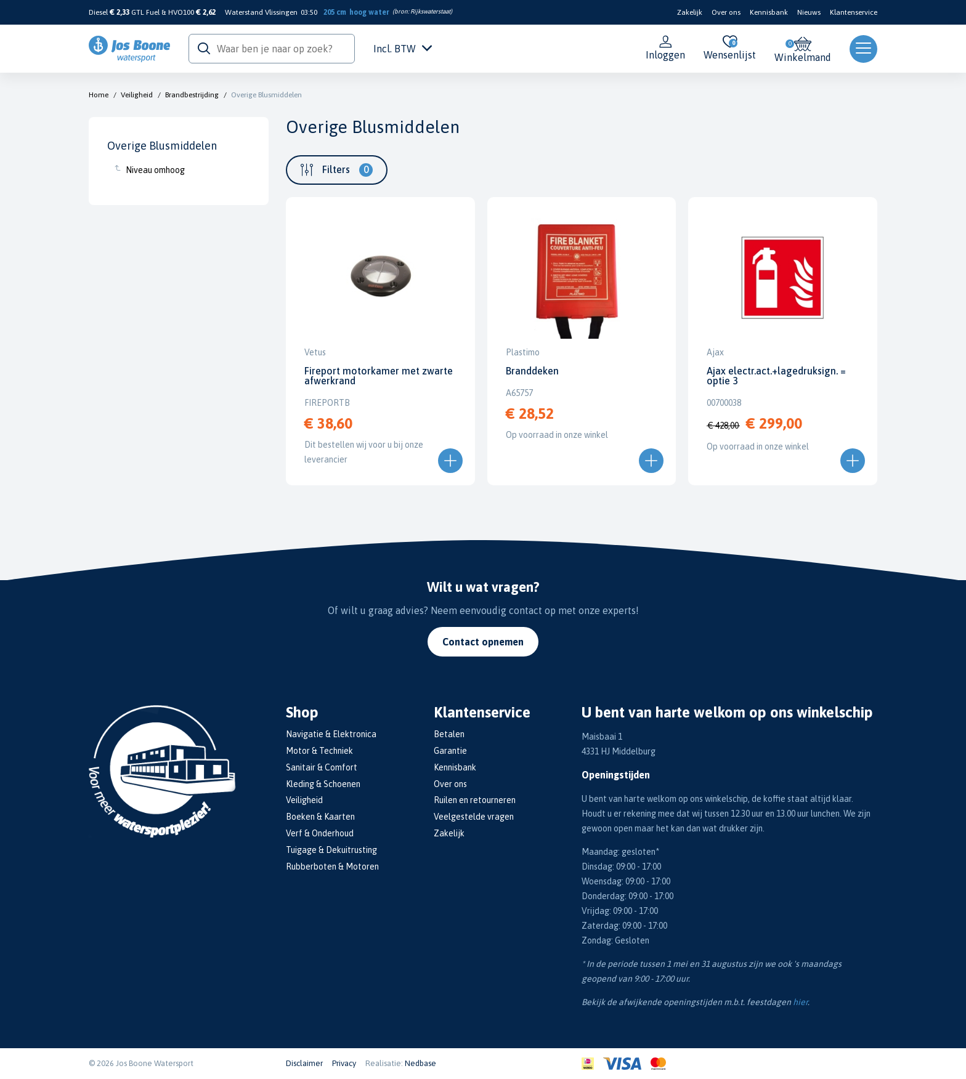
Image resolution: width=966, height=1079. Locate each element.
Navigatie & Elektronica (331, 734)
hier (800, 1002)
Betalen (449, 734)
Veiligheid (137, 95)
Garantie (450, 751)
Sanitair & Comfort (321, 767)
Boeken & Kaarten (320, 817)
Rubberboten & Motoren (332, 866)
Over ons (726, 12)
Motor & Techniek (319, 751)
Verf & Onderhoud (320, 833)
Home (98, 95)
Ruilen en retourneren (475, 800)
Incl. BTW (402, 48)
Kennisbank (769, 12)
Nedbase (420, 1063)
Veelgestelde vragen (474, 817)
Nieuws (809, 12)
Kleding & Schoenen (323, 784)
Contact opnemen (483, 641)
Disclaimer (304, 1063)
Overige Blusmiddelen (266, 95)
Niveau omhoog (155, 170)
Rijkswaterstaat (430, 11)
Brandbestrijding (192, 95)
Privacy (344, 1063)
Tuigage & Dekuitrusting (331, 850)
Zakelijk (689, 12)
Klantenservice (853, 12)
